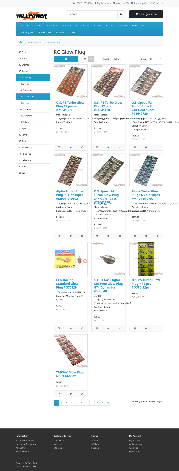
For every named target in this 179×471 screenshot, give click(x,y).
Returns (57, 444)
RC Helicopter (44, 32)
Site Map (58, 447)
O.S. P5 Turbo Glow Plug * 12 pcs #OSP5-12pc (146, 283)
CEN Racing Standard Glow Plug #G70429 (67, 283)
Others (71, 32)
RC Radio (123, 25)
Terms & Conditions (25, 440)
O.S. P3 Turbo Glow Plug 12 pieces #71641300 (70, 106)
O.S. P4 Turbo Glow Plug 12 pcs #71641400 (108, 106)
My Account (134, 440)
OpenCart (32, 463)
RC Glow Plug (53, 42)
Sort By (106, 59)
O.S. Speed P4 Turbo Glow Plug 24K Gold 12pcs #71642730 (106, 196)
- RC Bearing (25, 90)
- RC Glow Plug (26, 96)
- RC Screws (25, 109)
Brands (94, 440)
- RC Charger (25, 115)
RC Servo (110, 25)
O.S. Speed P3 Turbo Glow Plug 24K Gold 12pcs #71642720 (144, 108)
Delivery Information (26, 444)
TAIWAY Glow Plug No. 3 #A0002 (70, 374)
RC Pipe (97, 25)
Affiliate (95, 444)
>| (108, 402)
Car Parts (37, 25)
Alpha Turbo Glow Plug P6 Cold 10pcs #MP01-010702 (146, 195)
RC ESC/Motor (138, 25)
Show (143, 59)
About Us (20, 447)
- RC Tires (24, 102)
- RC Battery (25, 122)
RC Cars (24, 25)
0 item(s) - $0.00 (146, 14)
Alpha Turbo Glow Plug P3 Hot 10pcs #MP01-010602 (69, 195)
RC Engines (51, 25)
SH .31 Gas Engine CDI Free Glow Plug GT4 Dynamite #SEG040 (108, 285)
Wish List (133, 447)
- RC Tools (24, 83)
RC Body (60, 32)
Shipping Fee (27, 32)
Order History (135, 444)
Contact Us (59, 440)
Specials (95, 447)
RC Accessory (82, 25)
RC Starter (67, 25)
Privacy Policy (22, 451)
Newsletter (134, 451)
